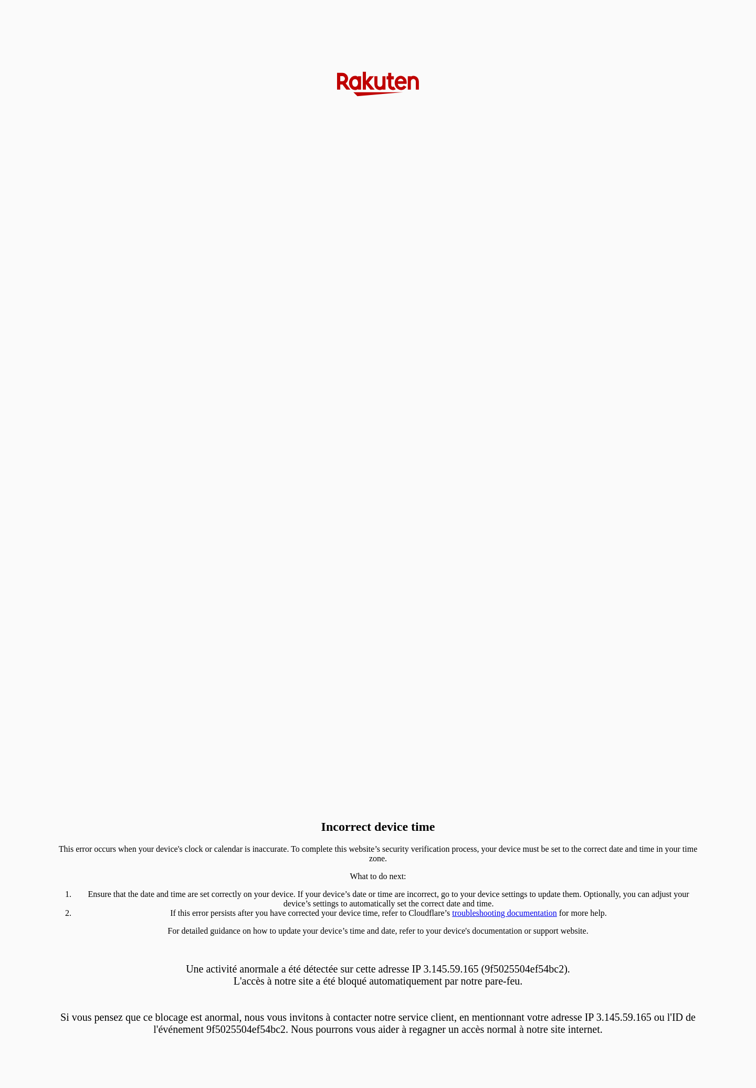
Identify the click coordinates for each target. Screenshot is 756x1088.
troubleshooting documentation (504, 913)
